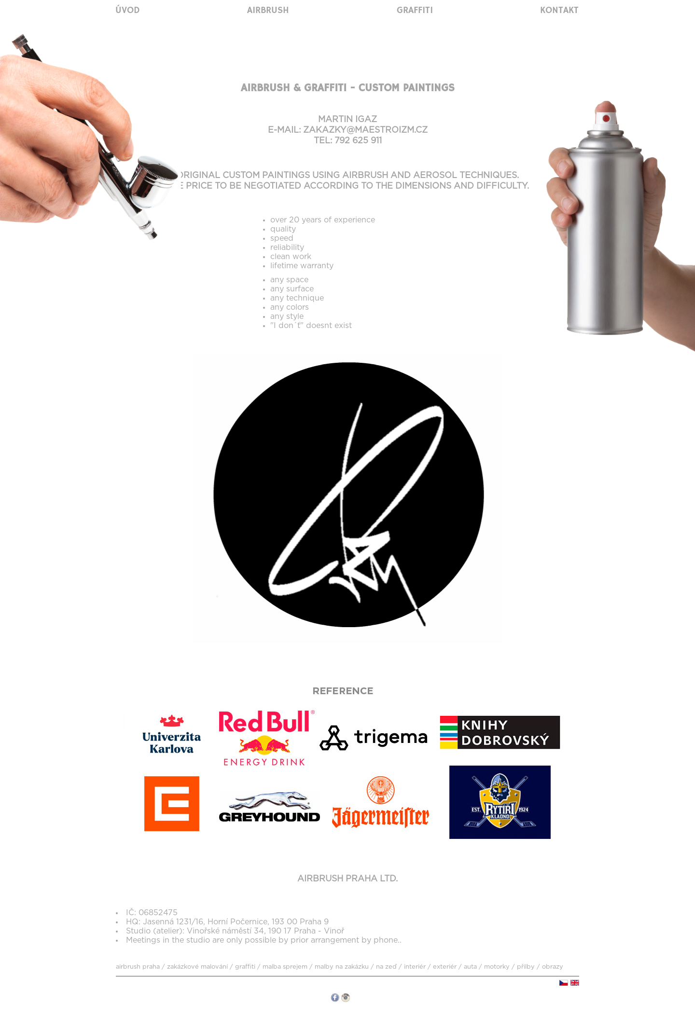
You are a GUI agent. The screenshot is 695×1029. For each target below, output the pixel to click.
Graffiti (415, 10)
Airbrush (268, 10)
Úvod (127, 10)
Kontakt (559, 10)
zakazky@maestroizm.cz (365, 130)
